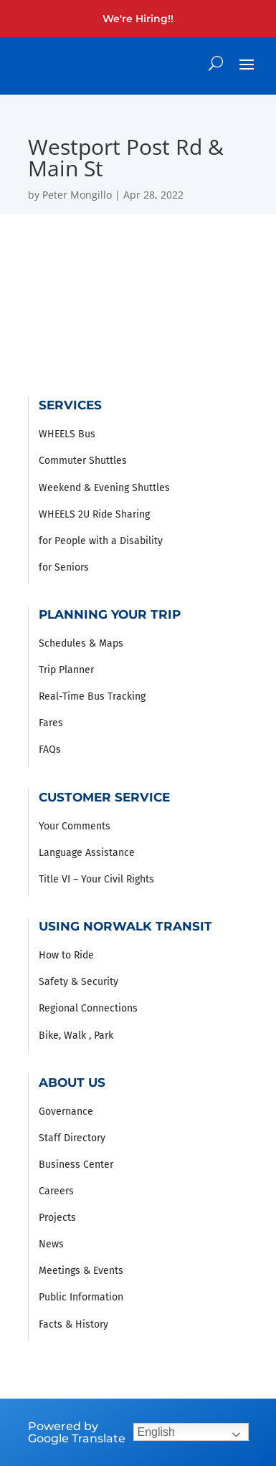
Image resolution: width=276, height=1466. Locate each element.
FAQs (50, 749)
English (156, 1432)
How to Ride (66, 955)
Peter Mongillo (77, 194)
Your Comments (74, 826)
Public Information (81, 1297)
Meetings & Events (81, 1271)
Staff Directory (72, 1138)
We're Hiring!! (138, 18)
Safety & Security (78, 982)
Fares (51, 723)
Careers (56, 1191)
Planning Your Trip (110, 614)
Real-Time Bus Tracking (92, 696)
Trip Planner (66, 670)
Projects (57, 1218)
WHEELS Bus (67, 434)
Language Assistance (87, 853)
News (51, 1244)
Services (70, 405)
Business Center (76, 1164)
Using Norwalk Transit (125, 926)
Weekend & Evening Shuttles (104, 488)
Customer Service (104, 797)
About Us (72, 1082)
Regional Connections (88, 1008)
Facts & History (73, 1324)
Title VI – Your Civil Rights (96, 879)
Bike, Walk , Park (76, 1035)
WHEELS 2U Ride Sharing (94, 514)
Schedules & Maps (81, 643)
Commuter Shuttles (83, 460)
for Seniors (64, 567)
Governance (66, 1111)
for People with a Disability (101, 541)
